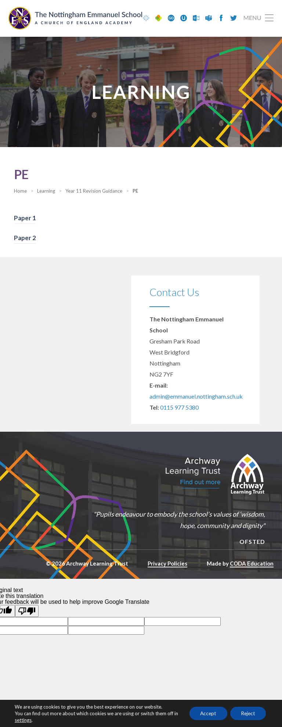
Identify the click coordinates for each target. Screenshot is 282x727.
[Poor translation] (27, 611)
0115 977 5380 (179, 407)
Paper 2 (25, 238)
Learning (46, 191)
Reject (247, 713)
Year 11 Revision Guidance (93, 191)
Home (20, 191)
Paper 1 (25, 218)
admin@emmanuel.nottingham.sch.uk (196, 396)
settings (27, 720)
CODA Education (252, 563)
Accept (206, 713)
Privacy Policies (167, 563)
